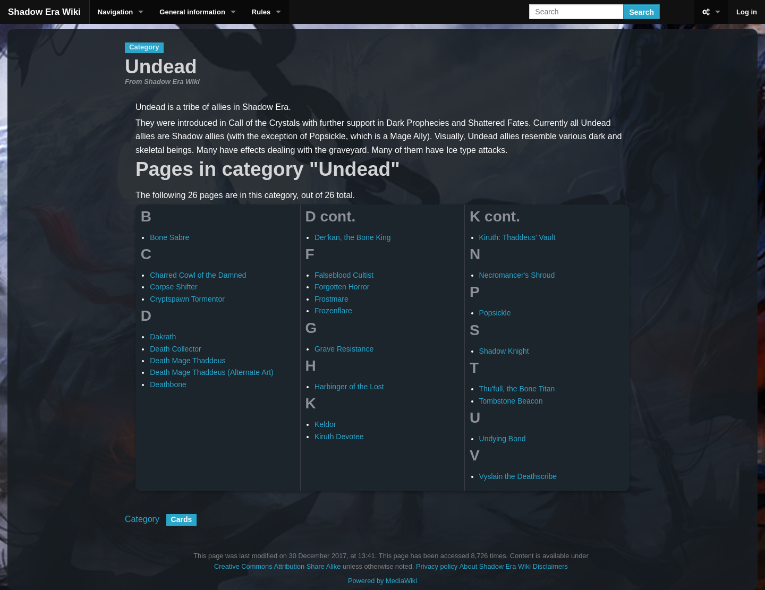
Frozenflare (333, 310)
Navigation (115, 12)
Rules (261, 12)
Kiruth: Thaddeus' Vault (517, 237)
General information (192, 12)
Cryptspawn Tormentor (187, 299)
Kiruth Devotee (339, 436)
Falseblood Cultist (343, 275)
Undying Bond (502, 438)
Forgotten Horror (341, 287)
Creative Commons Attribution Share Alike (277, 566)
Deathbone (168, 384)
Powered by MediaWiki (382, 581)
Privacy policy (436, 566)
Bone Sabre (169, 237)
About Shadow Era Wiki (495, 566)
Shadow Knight (504, 351)
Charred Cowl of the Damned (198, 275)
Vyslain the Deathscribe (518, 476)
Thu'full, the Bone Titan (517, 388)
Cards (181, 519)
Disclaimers (550, 566)
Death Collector (175, 349)
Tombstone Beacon (511, 401)
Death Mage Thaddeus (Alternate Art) (211, 372)
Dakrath (163, 336)
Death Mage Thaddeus (187, 360)
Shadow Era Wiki (44, 12)
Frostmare (331, 299)
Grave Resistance (343, 349)
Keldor (325, 424)
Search (641, 12)
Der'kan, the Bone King (352, 237)
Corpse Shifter (173, 287)
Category (142, 519)
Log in (746, 12)
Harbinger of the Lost (349, 386)
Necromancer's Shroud (517, 275)
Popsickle (495, 313)
